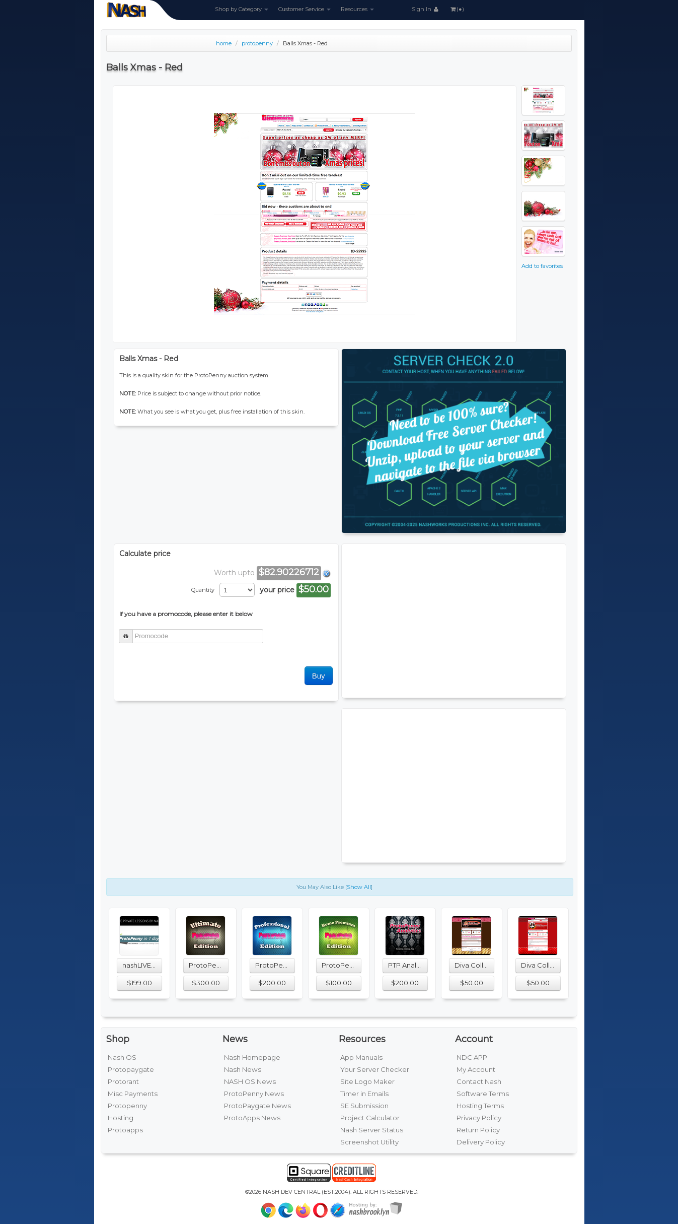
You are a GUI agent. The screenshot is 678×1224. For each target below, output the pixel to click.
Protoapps (125, 1130)
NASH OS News (250, 1081)
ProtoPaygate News (257, 1106)
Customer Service (304, 9)
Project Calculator (370, 1118)
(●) (456, 9)
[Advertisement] (453, 619)
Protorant (123, 1081)
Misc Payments (133, 1094)
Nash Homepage (252, 1057)
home (224, 43)
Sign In (426, 9)
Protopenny (127, 1106)
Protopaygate (131, 1069)
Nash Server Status (371, 1130)
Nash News (242, 1069)
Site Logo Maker (367, 1081)
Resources (357, 9)
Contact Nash (479, 1081)
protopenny (257, 43)
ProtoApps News (252, 1118)
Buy (318, 675)
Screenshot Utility (369, 1142)
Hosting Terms (480, 1106)
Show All (359, 887)
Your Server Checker (374, 1069)
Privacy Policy (479, 1118)
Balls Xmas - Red (305, 43)
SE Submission (364, 1106)
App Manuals (361, 1057)
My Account (476, 1069)
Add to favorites (542, 265)
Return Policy (478, 1130)
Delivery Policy (481, 1142)
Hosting (120, 1118)
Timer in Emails (364, 1094)
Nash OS (122, 1057)
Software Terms (483, 1094)
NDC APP (472, 1057)
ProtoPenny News (254, 1094)
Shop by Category (241, 9)
